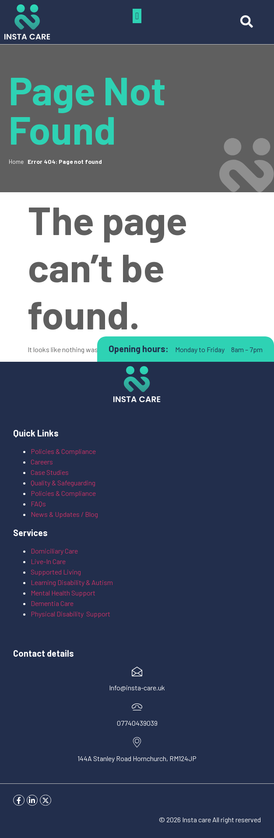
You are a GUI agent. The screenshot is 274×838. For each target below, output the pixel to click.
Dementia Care (52, 603)
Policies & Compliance (63, 451)
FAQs (38, 503)
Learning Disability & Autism (72, 582)
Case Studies (50, 472)
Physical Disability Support (70, 613)
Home (16, 161)
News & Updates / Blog (64, 514)
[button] (137, 16)
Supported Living (56, 572)
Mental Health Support (63, 593)
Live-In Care (48, 561)
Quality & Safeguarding (64, 482)
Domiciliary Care (54, 551)
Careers (42, 461)
